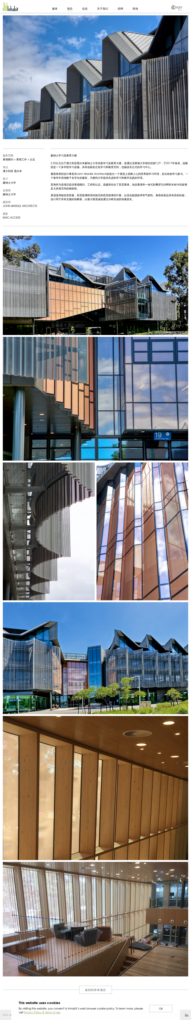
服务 (55, 8)
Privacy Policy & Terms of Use (42, 1012)
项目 (70, 8)
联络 (135, 8)
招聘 (120, 8)
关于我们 (102, 8)
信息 (85, 8)
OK (161, 1008)
